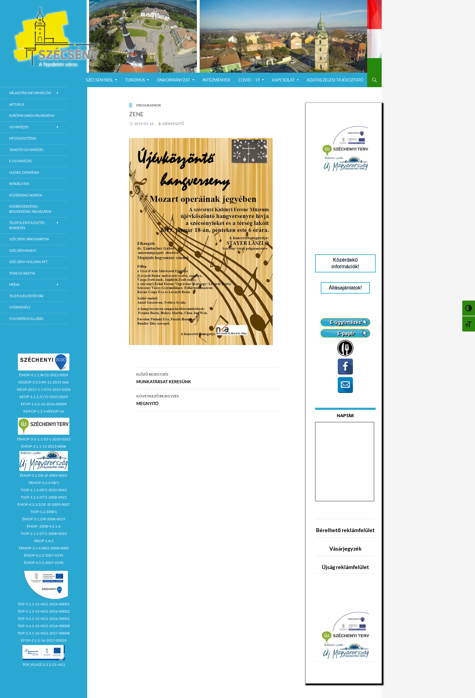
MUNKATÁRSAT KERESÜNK (208, 377)
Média (14, 284)
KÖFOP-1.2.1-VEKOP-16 (43, 411)
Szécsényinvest (22, 250)
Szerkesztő (173, 123)
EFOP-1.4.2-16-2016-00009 (44, 404)
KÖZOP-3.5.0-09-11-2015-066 (43, 382)
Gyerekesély (20, 307)
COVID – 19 (249, 79)
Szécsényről (99, 79)
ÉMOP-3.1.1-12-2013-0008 (43, 446)
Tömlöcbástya (22, 273)
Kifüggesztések (22, 138)
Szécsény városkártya (29, 239)
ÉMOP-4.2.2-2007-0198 (43, 562)
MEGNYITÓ (208, 399)
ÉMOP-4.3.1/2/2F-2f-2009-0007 (43, 504)
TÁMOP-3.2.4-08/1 (43, 482)
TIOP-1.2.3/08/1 (43, 511)
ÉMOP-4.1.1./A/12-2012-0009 (43, 375)
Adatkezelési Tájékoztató (335, 79)
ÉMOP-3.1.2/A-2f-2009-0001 (43, 475)
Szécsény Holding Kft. (28, 262)
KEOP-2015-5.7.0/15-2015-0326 (44, 389)
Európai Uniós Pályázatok (31, 115)
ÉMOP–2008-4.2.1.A (44, 526)
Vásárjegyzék (345, 548)
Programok (148, 105)
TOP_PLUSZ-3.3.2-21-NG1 (43, 664)
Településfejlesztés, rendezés (27, 225)
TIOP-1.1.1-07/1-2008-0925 (44, 497)
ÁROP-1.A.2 (44, 540)
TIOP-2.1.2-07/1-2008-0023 (44, 533)
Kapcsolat (283, 79)
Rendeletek (19, 184)
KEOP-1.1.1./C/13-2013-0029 (43, 396)
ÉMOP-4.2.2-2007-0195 (43, 555)
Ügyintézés (19, 127)
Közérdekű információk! (345, 263)
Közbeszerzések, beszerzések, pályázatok (30, 208)
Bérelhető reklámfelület (345, 530)
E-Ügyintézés (20, 161)
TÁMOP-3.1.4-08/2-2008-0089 (43, 548)
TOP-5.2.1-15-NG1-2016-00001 (44, 604)
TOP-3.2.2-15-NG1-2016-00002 (44, 618)
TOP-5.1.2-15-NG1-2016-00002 (44, 611)
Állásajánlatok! (345, 288)
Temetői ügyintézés (26, 150)
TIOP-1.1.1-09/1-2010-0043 (44, 490)
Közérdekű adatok (25, 195)
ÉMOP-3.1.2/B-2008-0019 (43, 519)
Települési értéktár (26, 296)
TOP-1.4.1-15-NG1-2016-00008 (44, 626)
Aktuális (16, 104)
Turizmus (135, 79)
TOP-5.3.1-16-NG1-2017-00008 (44, 633)
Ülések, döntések (24, 172)
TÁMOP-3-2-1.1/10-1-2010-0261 (44, 439)
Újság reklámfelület (345, 567)
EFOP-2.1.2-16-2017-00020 (44, 640)
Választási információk (30, 93)
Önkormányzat (173, 79)
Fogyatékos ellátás (26, 319)
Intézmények (216, 79)
